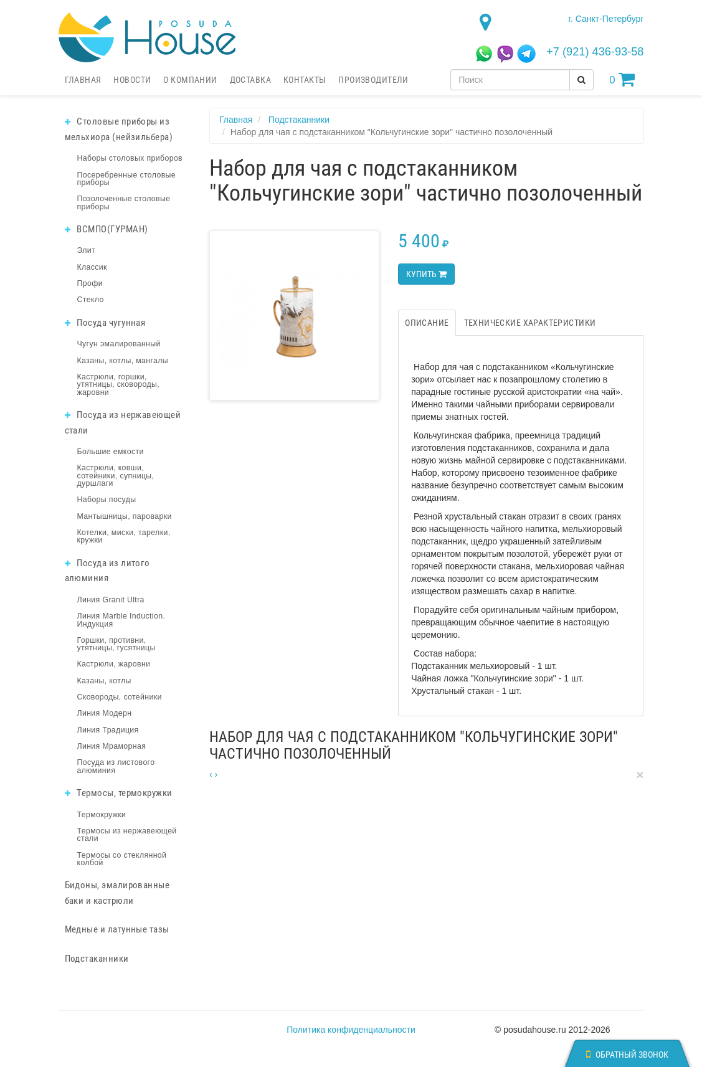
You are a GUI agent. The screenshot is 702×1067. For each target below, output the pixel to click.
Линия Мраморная (111, 746)
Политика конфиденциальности (351, 1030)
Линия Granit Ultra (111, 599)
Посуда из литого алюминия (107, 570)
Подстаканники (97, 958)
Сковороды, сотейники (119, 697)
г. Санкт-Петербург (606, 19)
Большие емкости (110, 451)
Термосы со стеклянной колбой (122, 859)
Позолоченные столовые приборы (124, 202)
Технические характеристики (530, 323)
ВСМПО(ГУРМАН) (106, 229)
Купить (426, 274)
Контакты (304, 80)
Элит (86, 250)
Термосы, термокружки (119, 793)
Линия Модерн (104, 713)
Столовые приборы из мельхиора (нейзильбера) (119, 129)
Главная (83, 80)
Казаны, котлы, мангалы (123, 360)
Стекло (90, 299)
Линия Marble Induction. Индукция (121, 620)
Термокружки (101, 814)
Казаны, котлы (104, 680)
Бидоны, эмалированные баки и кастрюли (117, 893)
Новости (132, 80)
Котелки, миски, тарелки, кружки (124, 536)
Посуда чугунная (105, 322)
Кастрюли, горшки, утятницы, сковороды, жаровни (118, 384)
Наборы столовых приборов (130, 158)
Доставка (250, 80)
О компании (190, 80)
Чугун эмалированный (119, 343)
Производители (373, 80)
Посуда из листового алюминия (116, 766)
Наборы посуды (106, 499)
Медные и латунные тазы (117, 929)
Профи (90, 283)
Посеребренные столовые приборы (126, 179)
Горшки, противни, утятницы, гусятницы (116, 644)
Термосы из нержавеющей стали (127, 835)
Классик (92, 267)
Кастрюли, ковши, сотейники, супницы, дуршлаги (115, 475)
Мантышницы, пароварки (124, 516)
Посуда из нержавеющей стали (123, 422)
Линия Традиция (108, 730)
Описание (426, 323)
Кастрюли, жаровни (114, 664)
